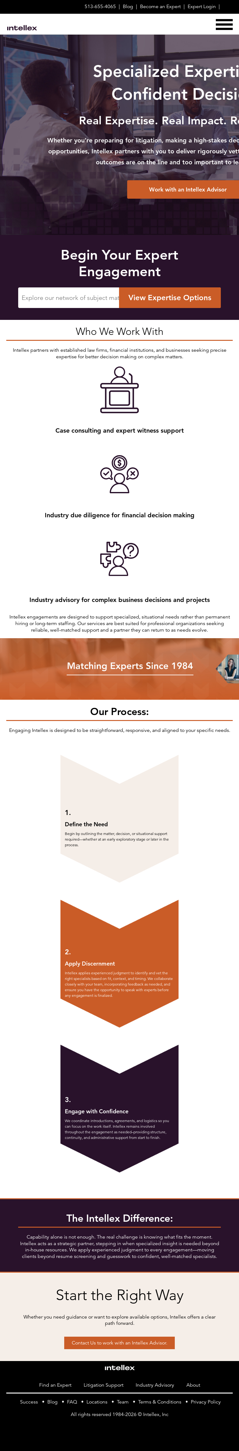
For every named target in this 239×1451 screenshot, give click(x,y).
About (193, 1385)
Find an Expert (55, 1385)
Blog (128, 6)
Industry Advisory (155, 1385)
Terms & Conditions (159, 1402)
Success (29, 1402)
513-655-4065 (100, 6)
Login (202, 6)
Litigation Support (103, 1385)
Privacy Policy (206, 1402)
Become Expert (160, 6)
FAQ (72, 1402)
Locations (96, 1402)
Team (123, 1402)
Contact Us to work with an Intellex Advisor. (119, 1343)
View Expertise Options (169, 300)
